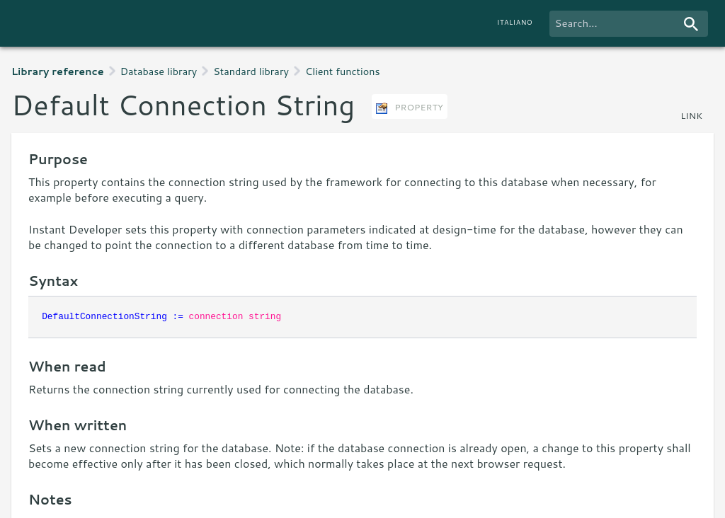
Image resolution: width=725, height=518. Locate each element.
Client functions (342, 71)
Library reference (57, 71)
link (691, 115)
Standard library (251, 71)
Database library (159, 71)
